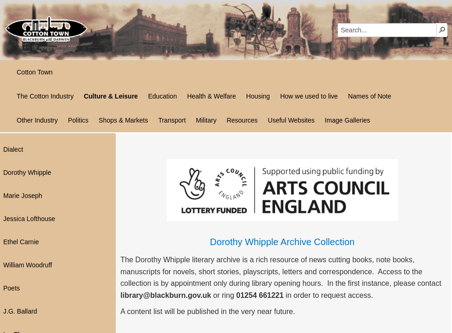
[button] (442, 30)
